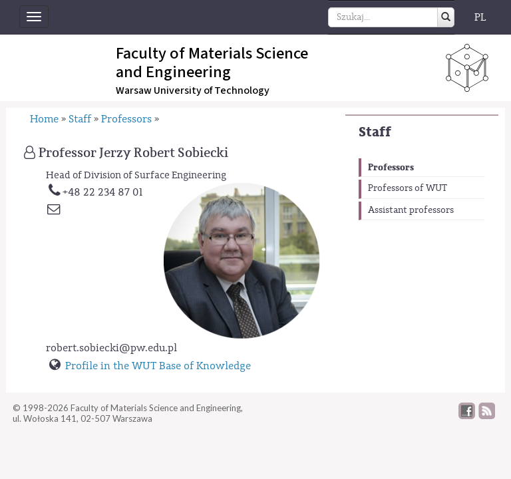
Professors (391, 167)
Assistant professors (411, 210)
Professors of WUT (407, 188)
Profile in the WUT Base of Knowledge (158, 366)
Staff (375, 132)
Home (44, 119)
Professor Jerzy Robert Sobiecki (133, 153)
